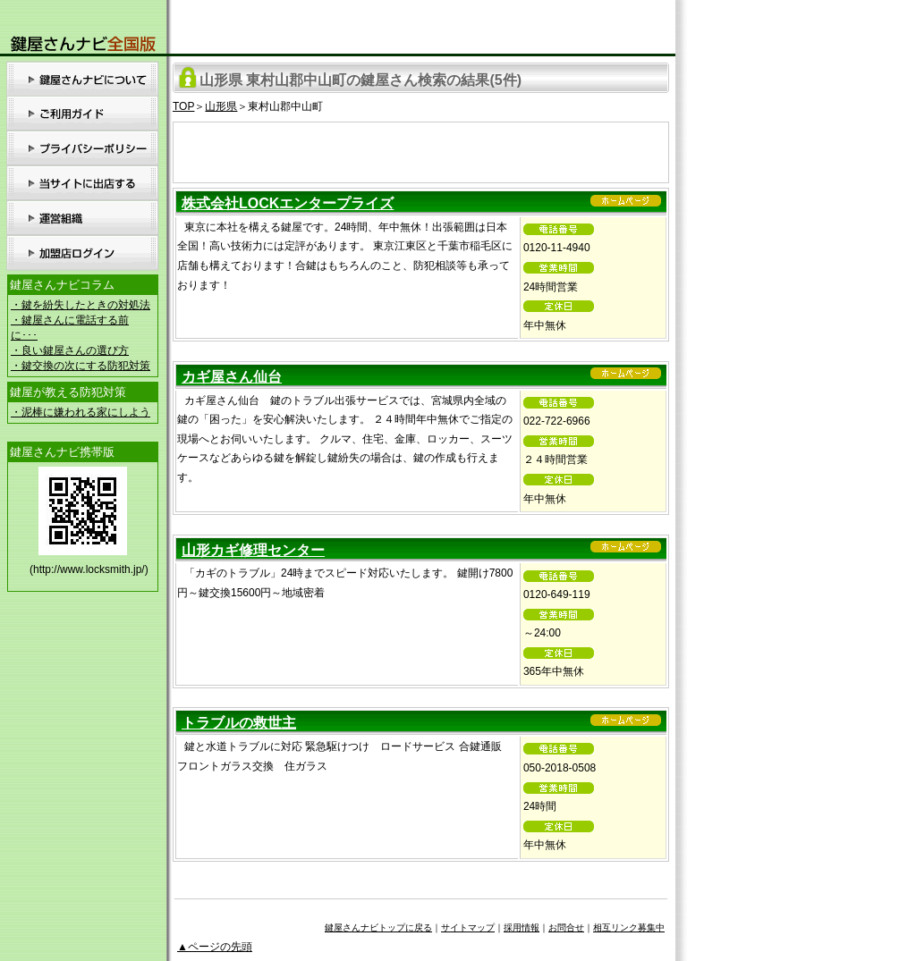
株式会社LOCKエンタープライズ (288, 203)
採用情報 (521, 927)
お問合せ (566, 927)
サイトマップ (468, 927)
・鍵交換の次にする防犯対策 (80, 365)
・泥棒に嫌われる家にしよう (80, 412)
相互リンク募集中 (629, 927)
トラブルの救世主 (239, 722)
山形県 (221, 106)
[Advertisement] (421, 149)
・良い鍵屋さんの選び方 (70, 350)
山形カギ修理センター (253, 550)
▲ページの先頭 (214, 946)
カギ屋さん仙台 (232, 376)
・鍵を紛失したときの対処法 (80, 305)
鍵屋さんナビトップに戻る (378, 927)
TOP (183, 106)
